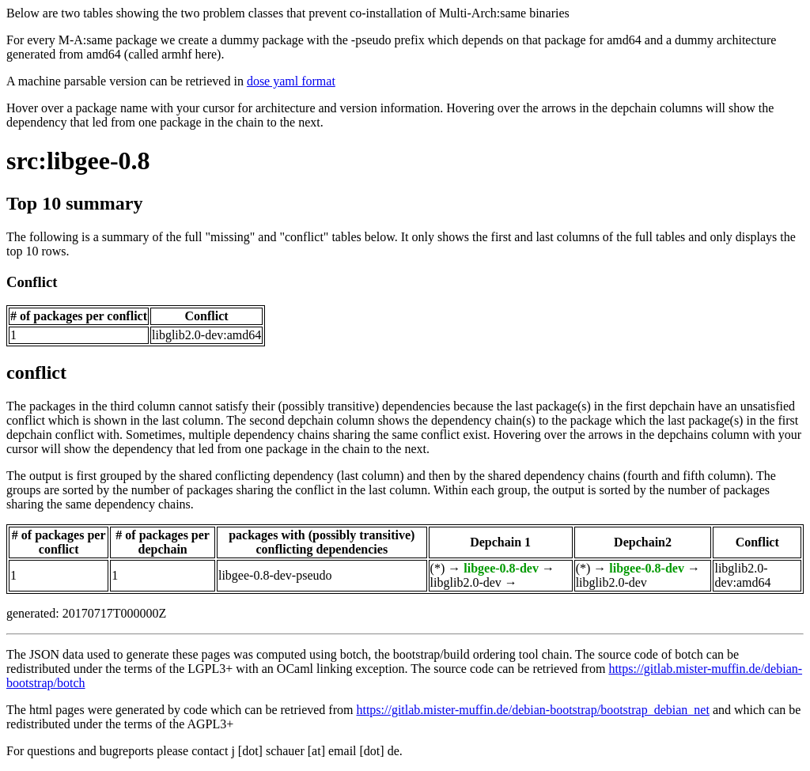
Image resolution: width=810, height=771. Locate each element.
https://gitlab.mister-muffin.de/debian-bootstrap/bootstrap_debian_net (532, 709)
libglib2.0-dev (466, 582)
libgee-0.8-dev (501, 568)
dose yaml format (291, 81)
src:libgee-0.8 (78, 160)
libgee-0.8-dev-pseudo (275, 575)
